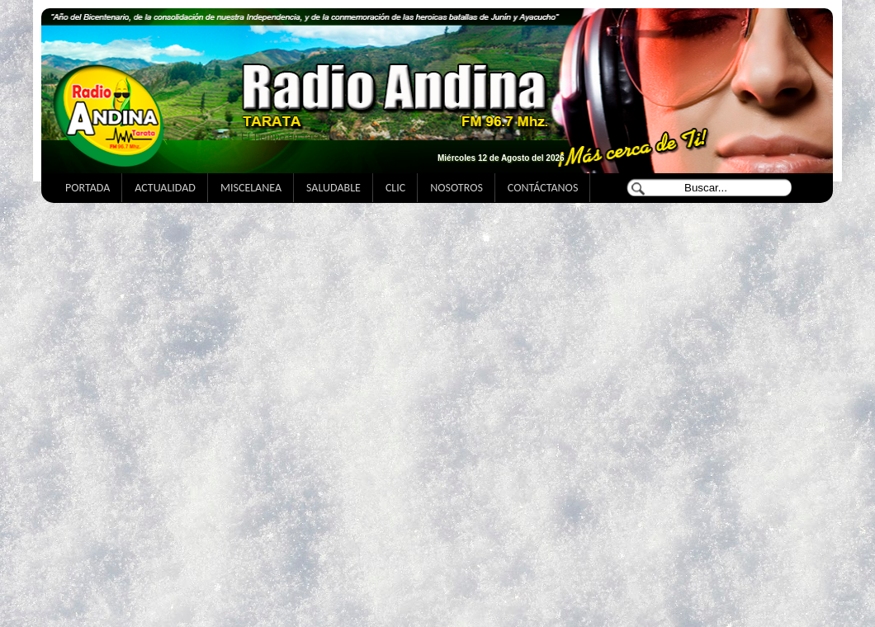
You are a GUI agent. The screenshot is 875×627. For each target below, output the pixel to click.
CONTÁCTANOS (543, 188)
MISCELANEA (250, 188)
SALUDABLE (333, 188)
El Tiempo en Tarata (285, 137)
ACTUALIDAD (165, 188)
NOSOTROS (456, 188)
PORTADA (87, 188)
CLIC (395, 188)
